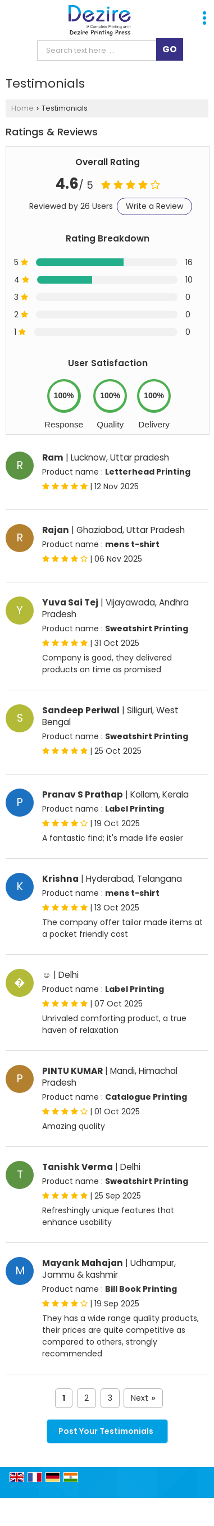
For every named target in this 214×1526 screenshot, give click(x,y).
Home (22, 108)
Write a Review (154, 206)
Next (143, 1398)
